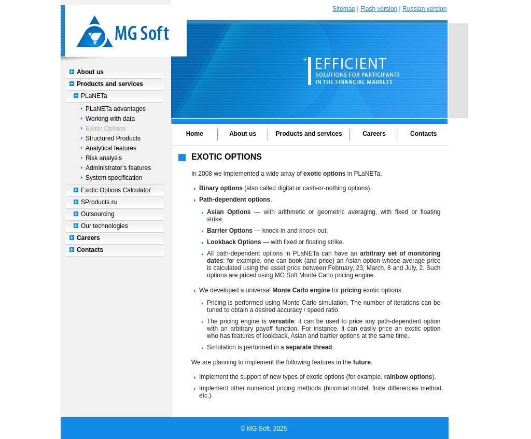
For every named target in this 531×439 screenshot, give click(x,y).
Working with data (110, 118)
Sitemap (343, 8)
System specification (114, 177)
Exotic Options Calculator (116, 190)
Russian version (424, 8)
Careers (88, 238)
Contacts (90, 249)
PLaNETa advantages (116, 108)
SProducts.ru (99, 202)
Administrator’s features (118, 168)
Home (194, 133)
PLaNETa (94, 96)
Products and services (110, 84)
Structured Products (113, 138)
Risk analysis (104, 158)
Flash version (378, 8)
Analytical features (111, 148)
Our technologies (104, 226)
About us (90, 72)
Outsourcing (98, 214)
